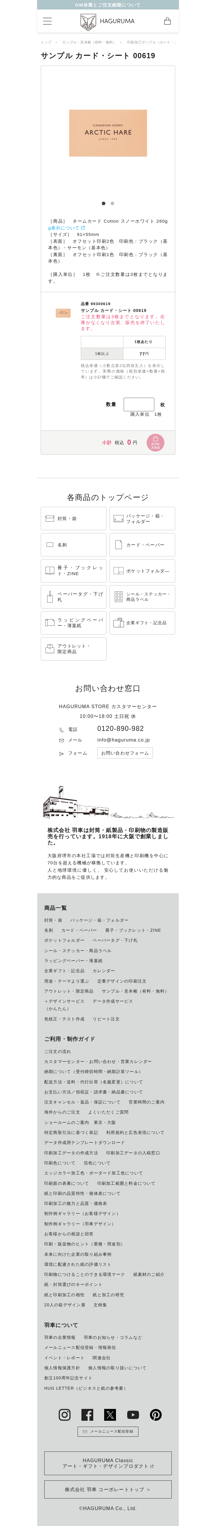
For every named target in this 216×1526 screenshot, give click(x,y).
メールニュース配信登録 (108, 1431)
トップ (46, 42)
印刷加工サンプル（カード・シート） (157, 42)
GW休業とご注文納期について (108, 6)
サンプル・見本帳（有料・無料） (89, 42)
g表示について (64, 227)
